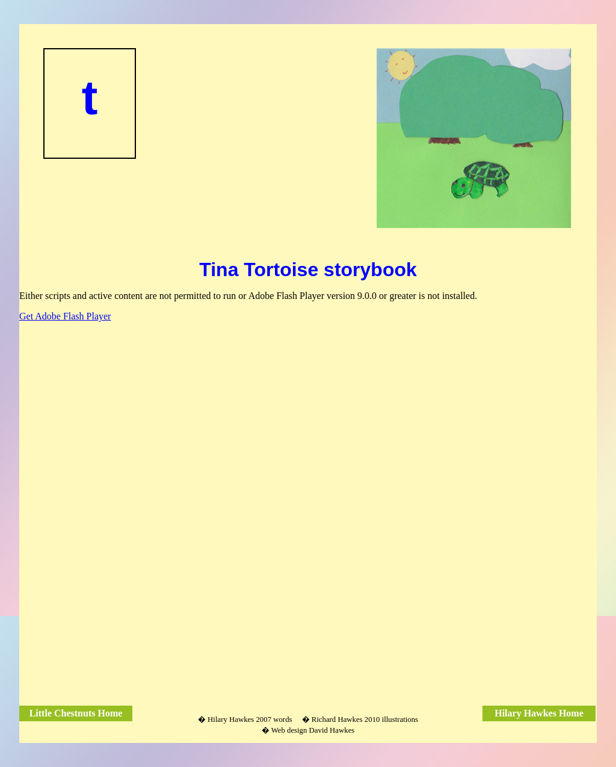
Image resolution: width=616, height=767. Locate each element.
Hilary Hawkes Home (539, 713)
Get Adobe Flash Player (65, 316)
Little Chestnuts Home (76, 713)
